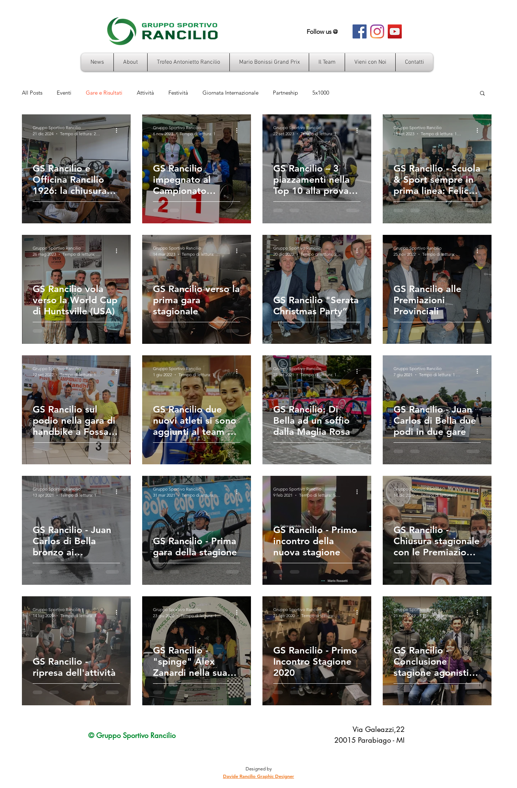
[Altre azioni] (119, 130)
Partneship (285, 93)
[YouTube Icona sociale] (395, 31)
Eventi (64, 93)
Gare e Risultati (104, 93)
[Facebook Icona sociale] (360, 31)
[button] (482, 93)
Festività (178, 93)
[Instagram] (377, 31)
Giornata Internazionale (230, 93)
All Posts (32, 93)
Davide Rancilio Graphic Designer (258, 776)
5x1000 (320, 93)
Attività (145, 93)
